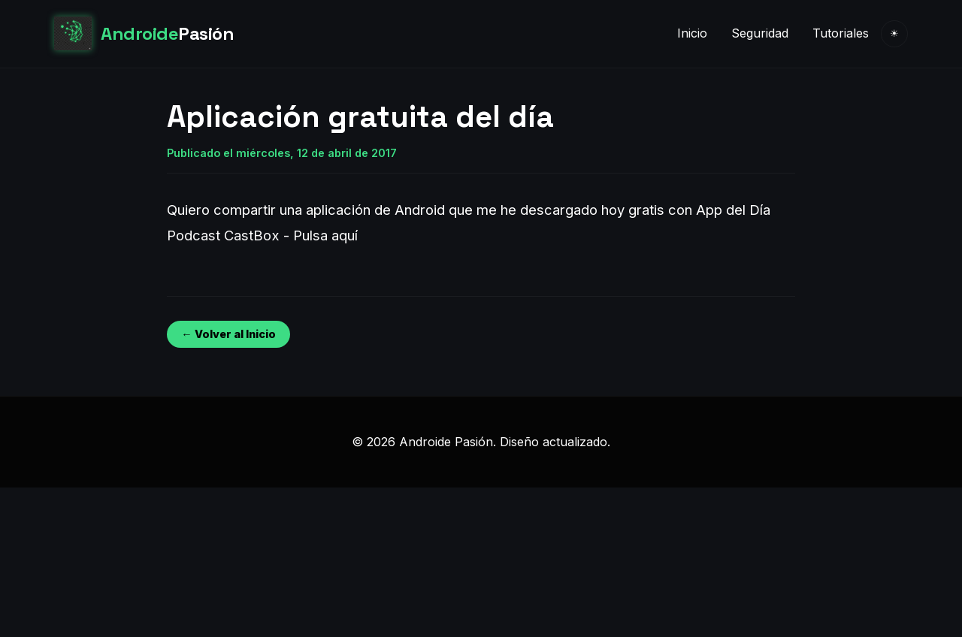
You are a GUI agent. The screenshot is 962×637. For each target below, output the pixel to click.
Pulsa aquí (325, 235)
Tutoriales (840, 33)
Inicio (692, 33)
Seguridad (759, 33)
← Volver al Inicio (228, 334)
